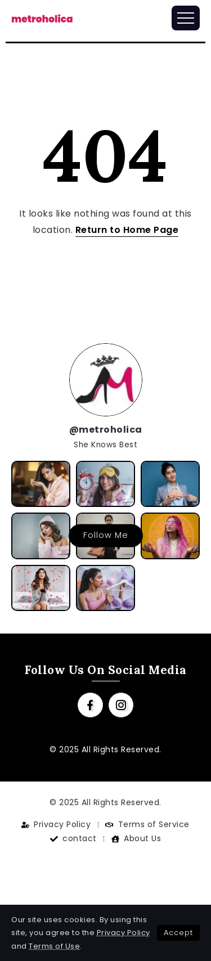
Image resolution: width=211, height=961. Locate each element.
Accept (178, 932)
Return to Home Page (127, 229)
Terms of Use (54, 946)
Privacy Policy (123, 932)
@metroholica (105, 429)
